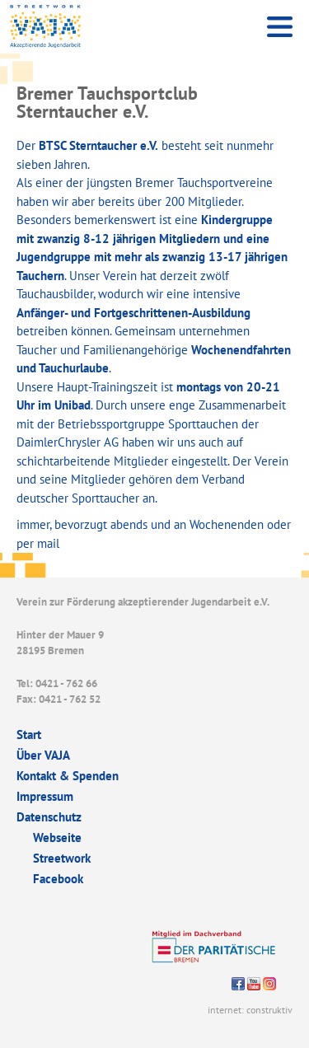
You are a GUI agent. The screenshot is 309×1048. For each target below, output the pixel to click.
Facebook (58, 879)
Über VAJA (43, 755)
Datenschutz (49, 817)
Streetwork (62, 858)
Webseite (57, 837)
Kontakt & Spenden (67, 776)
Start (28, 734)
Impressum (44, 796)
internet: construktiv (250, 1010)
